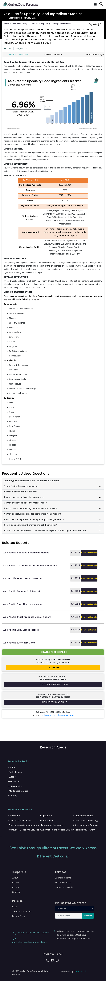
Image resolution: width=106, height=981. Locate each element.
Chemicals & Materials (19, 820)
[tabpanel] (53, 261)
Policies (17, 900)
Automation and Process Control (56, 829)
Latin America (15, 786)
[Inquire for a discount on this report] (53, 702)
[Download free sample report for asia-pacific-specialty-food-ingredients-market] (53, 652)
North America (15, 772)
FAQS (14, 906)
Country (12, 795)
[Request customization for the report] (53, 684)
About (15, 877)
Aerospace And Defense (85, 825)
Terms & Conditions (21, 911)
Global (11, 767)
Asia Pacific (14, 781)
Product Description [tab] (19, 54)
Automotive (46, 820)
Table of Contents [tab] (53, 54)
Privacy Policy (18, 916)
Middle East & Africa (18, 791)
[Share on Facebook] (90, 24)
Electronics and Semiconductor (23, 825)
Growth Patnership (64, 887)
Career (15, 882)
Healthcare (14, 815)
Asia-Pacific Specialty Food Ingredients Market (51, 24)
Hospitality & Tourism (84, 829)
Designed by (74, 971)
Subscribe (88, 916)
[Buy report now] (53, 667)
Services (60, 872)
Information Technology (85, 820)
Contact (16, 887)
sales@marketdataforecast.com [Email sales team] (58, 715)
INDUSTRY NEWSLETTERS (70, 903)
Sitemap (16, 892)
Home (6, 24)
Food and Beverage (20, 24)
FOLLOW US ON (53, 954)
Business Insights (63, 877)
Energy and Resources (51, 825)
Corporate (19, 872)
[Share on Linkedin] (95, 24)
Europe (12, 776)
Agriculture (46, 815)
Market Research (63, 882)
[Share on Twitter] (99, 24)
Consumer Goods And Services (23, 829)
